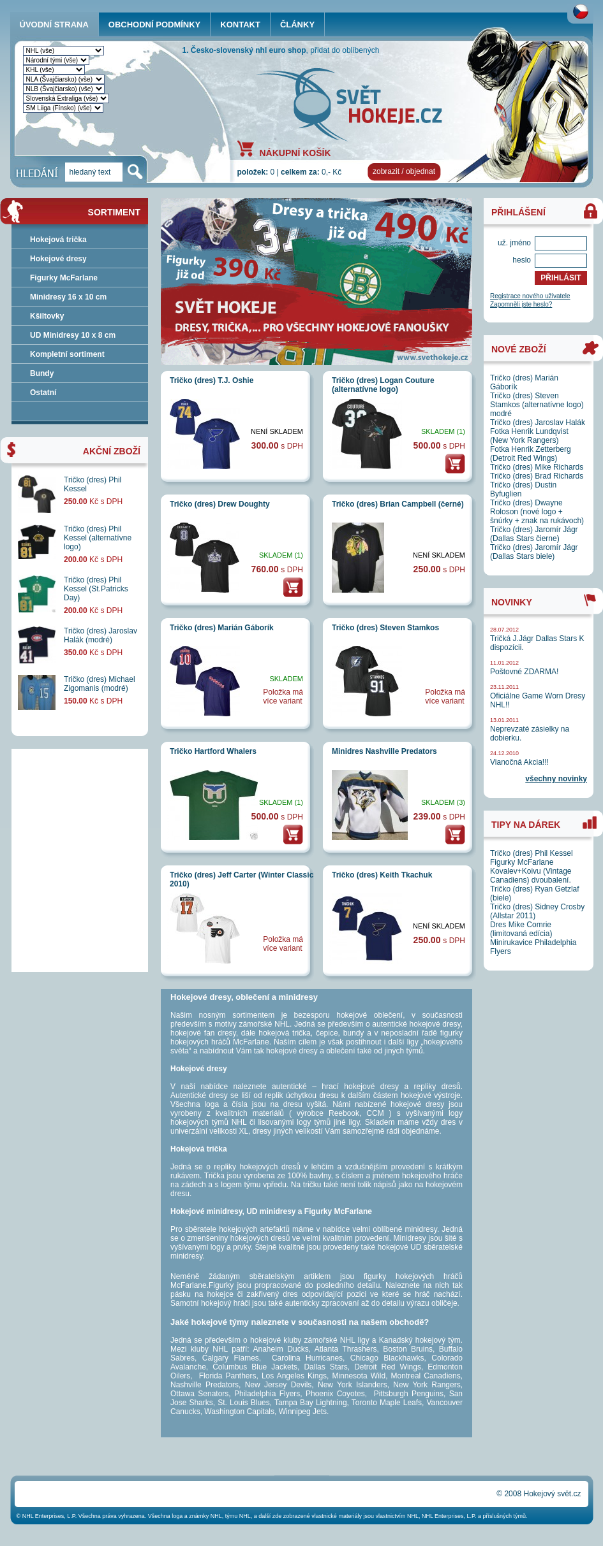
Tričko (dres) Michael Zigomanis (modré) (99, 684)
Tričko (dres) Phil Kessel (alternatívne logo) (97, 537)
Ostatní (43, 392)
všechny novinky (556, 778)
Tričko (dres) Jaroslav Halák (537, 422)
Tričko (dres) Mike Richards (536, 467)
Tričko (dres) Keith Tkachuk (382, 875)
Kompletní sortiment (67, 354)
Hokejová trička (58, 239)
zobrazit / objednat (404, 171)
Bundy (42, 373)
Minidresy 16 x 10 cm (68, 297)
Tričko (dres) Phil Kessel (531, 853)
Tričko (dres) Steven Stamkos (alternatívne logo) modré (537, 404)
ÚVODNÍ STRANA (54, 24)
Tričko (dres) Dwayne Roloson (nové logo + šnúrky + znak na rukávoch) (537, 511)
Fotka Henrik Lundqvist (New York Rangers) (529, 436)
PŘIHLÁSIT (560, 277)
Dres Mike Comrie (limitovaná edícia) (521, 929)
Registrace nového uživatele (530, 296)
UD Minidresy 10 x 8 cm (72, 335)
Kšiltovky (47, 316)
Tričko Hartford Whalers (213, 751)
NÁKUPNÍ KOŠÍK (295, 152)
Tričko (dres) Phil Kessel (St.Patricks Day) (96, 588)
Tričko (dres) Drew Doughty (220, 504)
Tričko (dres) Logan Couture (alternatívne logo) (383, 385)
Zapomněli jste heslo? (521, 304)
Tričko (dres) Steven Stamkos (385, 627)
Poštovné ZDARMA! (524, 671)
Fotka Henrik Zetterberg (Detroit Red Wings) (530, 454)
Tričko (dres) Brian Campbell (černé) (398, 504)
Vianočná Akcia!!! (519, 762)
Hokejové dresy (58, 258)
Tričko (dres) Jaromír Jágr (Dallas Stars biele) (534, 552)
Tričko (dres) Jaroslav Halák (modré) (100, 635)
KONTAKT (240, 24)
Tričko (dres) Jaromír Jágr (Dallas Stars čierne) (534, 534)
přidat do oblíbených (344, 50)
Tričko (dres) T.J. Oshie (211, 380)
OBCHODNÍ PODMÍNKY (154, 24)
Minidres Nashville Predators (384, 751)
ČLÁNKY (297, 24)
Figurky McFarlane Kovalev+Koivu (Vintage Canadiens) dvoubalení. (531, 871)
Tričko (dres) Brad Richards (536, 476)
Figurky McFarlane (64, 277)
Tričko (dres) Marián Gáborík (222, 627)
